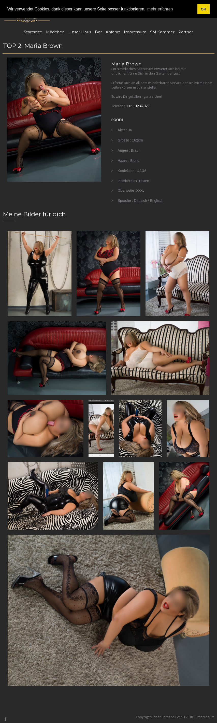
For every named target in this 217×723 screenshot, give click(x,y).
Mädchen (55, 32)
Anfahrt (113, 32)
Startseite (33, 32)
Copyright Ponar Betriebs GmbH (160, 717)
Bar (98, 32)
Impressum (135, 32)
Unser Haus (79, 32)
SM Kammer (162, 32)
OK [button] (203, 9)
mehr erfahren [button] (160, 9)
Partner (185, 32)
